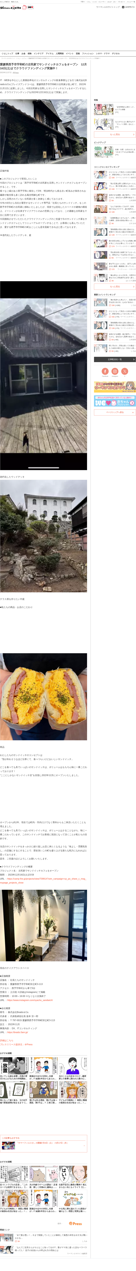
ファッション (88, 53)
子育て (83, 2)
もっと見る (115, 134)
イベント (70, 53)
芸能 (78, 53)
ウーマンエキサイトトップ (108, 7)
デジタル (116, 53)
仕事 (17, 53)
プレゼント (121, 2)
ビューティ (102, 2)
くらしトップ (7, 53)
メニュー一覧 (131, 2)
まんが (109, 2)
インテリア (39, 53)
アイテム (50, 53)
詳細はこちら (6, 1040)
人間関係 (60, 53)
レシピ (95, 2)
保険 (30, 53)
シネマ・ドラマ (103, 53)
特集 (96, 100)
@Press (16, 72)
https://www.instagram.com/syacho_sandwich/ (30, 1000)
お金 (23, 53)
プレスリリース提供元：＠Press (16, 1044)
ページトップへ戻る (115, 412)
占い (114, 2)
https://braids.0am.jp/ (17, 1032)
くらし (89, 2)
